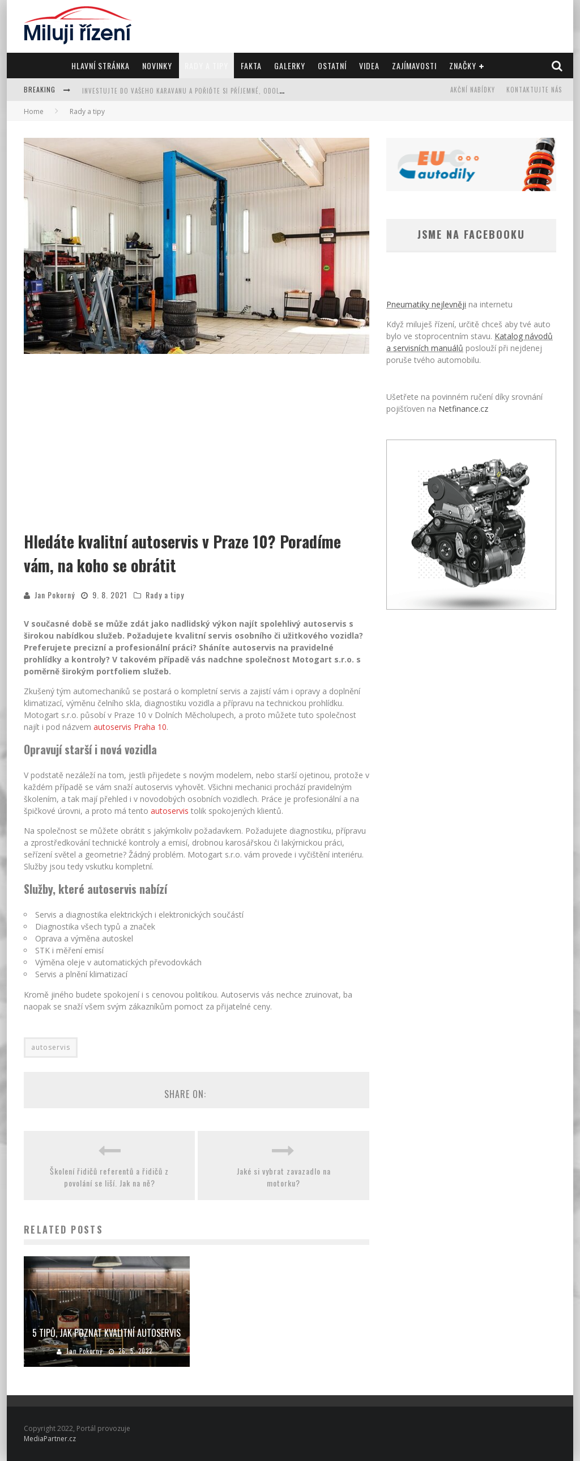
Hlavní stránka (100, 65)
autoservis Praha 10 (130, 726)
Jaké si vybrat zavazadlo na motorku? (284, 1177)
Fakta (251, 65)
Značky (462, 65)
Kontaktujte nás (534, 89)
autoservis (170, 810)
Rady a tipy (206, 65)
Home (34, 111)
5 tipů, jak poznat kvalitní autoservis (106, 1333)
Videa (369, 65)
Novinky (157, 65)
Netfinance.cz (463, 408)
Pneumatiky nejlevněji (426, 304)
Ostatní (332, 65)
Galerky (289, 65)
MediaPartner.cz (50, 1438)
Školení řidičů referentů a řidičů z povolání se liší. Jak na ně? (109, 1177)
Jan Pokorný (55, 595)
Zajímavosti (414, 65)
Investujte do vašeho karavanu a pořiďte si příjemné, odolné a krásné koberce (214, 90)
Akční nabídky (472, 89)
